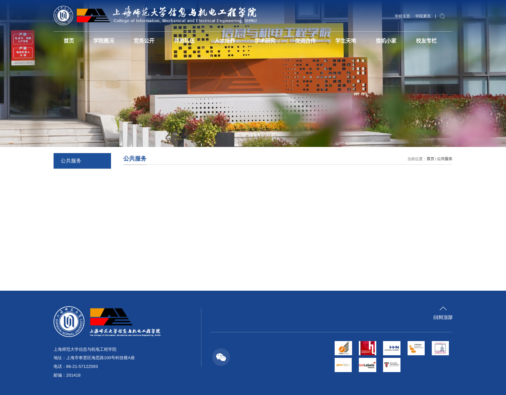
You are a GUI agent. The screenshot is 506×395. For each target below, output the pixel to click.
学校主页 (402, 16)
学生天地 (345, 40)
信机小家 (386, 40)
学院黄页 (423, 16)
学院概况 (103, 40)
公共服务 (444, 158)
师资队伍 (184, 40)
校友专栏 (426, 40)
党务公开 (144, 40)
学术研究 (265, 40)
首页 (69, 40)
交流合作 (305, 40)
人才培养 (224, 40)
